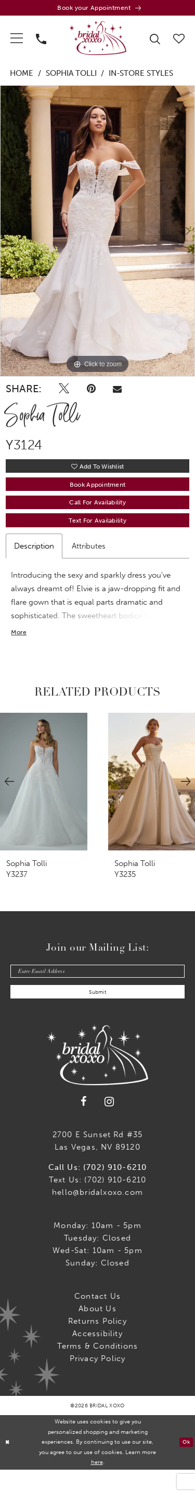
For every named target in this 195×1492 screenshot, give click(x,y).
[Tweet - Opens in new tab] (64, 391)
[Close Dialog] (8, 1465)
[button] (17, 40)
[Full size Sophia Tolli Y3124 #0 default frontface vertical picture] (97, 233)
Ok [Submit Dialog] (185, 1464)
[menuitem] (17, 40)
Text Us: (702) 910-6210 (98, 1202)
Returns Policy (97, 1343)
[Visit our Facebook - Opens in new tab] (83, 1124)
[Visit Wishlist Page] (179, 40)
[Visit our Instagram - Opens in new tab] (109, 1124)
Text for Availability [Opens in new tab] (98, 533)
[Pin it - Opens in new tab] (91, 391)
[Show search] (155, 40)
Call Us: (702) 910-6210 (97, 1189)
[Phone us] (41, 40)
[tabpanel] (97, 233)
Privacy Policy (98, 1381)
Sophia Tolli (71, 76)
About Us (97, 1331)
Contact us (97, 1318)
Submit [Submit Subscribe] (97, 1013)
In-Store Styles (141, 76)
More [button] (20, 648)
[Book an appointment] (97, 9)
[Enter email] (97, 989)
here (97, 1484)
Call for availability (97, 513)
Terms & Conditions (97, 1368)
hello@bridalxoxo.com (97, 1214)
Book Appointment (97, 491)
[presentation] (43, 798)
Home (21, 76)
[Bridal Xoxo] (97, 40)
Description (34, 560)
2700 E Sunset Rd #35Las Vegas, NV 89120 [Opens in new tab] (98, 1163)
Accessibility (97, 1356)
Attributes (89, 560)
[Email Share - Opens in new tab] (117, 392)
